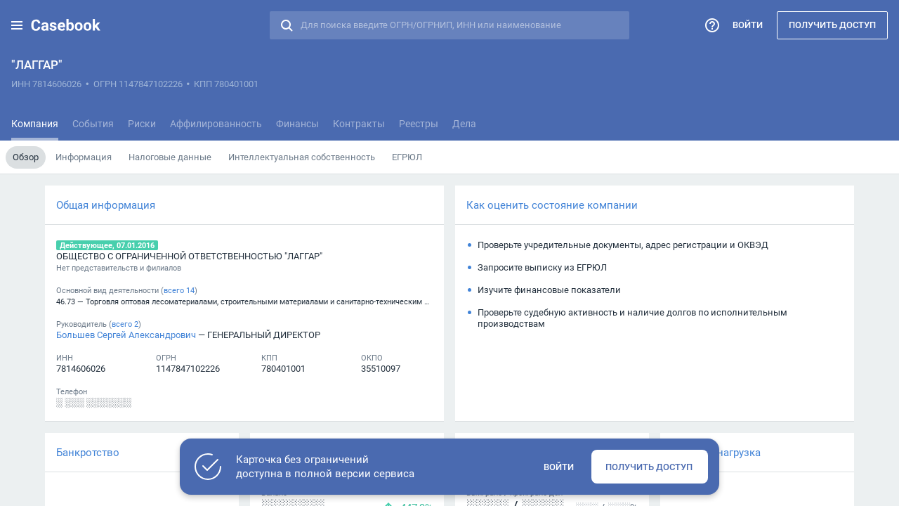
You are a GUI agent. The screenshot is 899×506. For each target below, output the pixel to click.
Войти (748, 24)
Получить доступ (832, 24)
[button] (17, 25)
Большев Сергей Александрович (126, 334)
